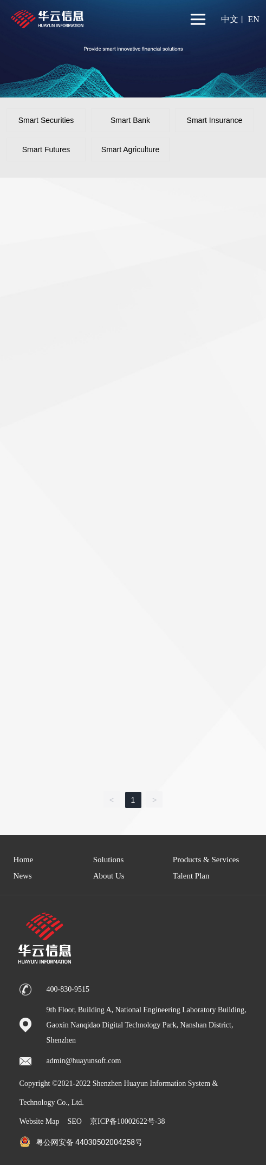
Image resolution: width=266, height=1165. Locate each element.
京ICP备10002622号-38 (127, 1121)
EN (253, 19)
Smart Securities (46, 120)
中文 (229, 19)
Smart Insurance (215, 120)
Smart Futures (46, 149)
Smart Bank (130, 120)
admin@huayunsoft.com (84, 1061)
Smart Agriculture (130, 149)
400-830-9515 (68, 989)
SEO (75, 1121)
